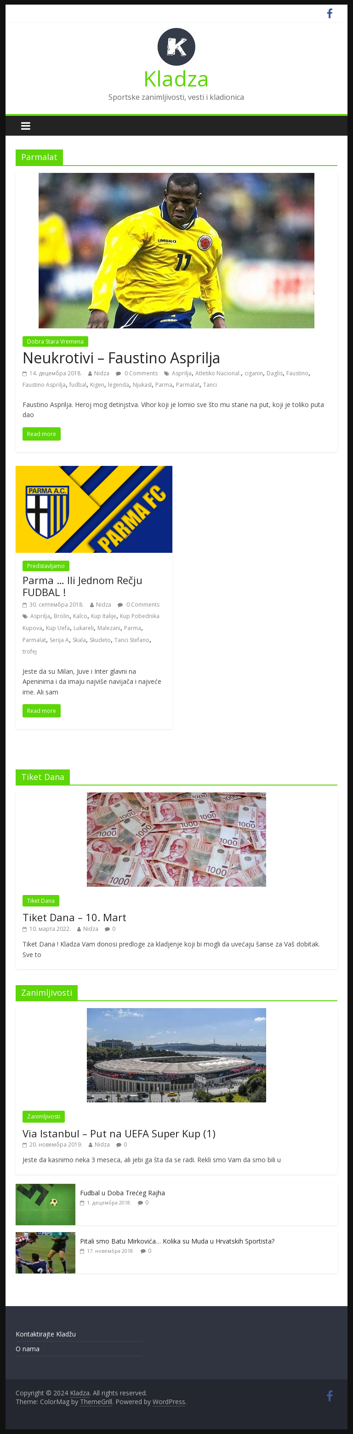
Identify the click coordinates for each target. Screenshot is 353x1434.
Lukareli (84, 628)
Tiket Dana (41, 901)
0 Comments (137, 373)
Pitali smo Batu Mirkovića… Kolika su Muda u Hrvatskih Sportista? (177, 1241)
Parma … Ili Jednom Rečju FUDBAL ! (82, 586)
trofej (30, 651)
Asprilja (182, 373)
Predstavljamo (46, 566)
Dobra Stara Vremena (55, 341)
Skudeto (100, 640)
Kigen (97, 385)
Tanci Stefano (131, 640)
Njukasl (142, 385)
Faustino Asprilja (44, 385)
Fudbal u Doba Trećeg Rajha (122, 1192)
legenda (118, 385)
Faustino (297, 373)
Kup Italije (103, 616)
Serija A (59, 640)
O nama (28, 1348)
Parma (163, 385)
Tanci (210, 385)
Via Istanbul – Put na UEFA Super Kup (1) (119, 1133)
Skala (79, 640)
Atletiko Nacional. (218, 373)
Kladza (176, 78)
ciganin (254, 373)
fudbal (77, 385)
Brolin (61, 616)
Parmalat (187, 385)
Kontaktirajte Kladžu (46, 1334)
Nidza (101, 373)
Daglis (275, 373)
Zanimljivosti (43, 1116)
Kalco (80, 616)
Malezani (108, 628)
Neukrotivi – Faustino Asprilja (121, 357)
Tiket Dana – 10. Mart (74, 917)
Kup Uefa (58, 628)
